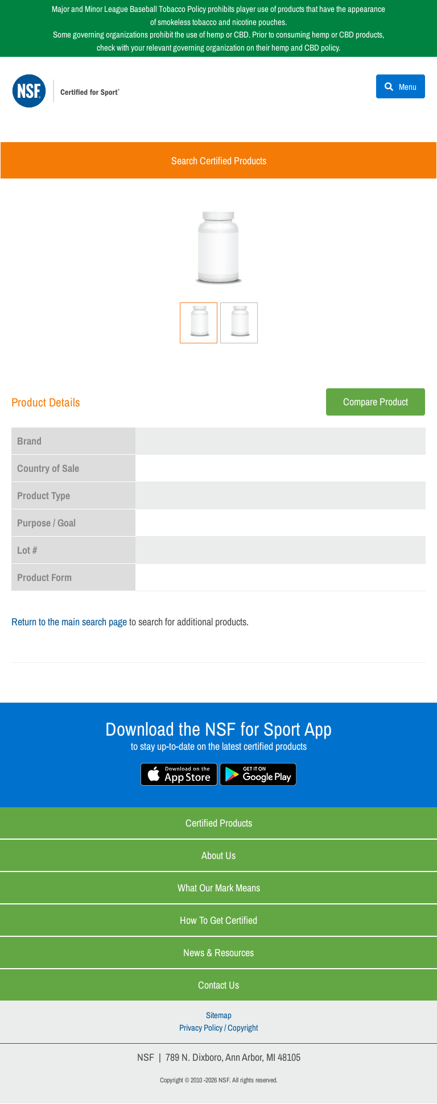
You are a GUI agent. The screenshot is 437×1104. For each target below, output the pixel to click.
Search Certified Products (218, 161)
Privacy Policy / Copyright (218, 1029)
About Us (218, 856)
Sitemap (219, 1016)
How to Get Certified (218, 921)
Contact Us (218, 985)
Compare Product (375, 402)
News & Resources (218, 953)
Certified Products (218, 823)
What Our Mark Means (219, 888)
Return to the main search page (69, 622)
